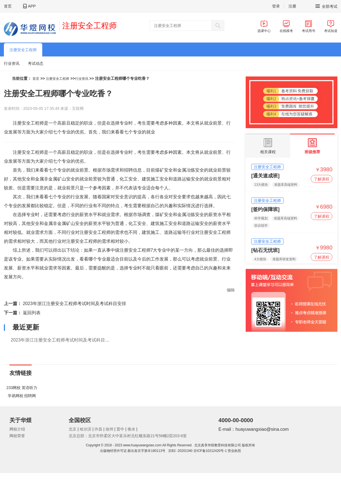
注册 (292, 6)
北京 (72, 429)
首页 (8, 6)
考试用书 (308, 26)
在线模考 (286, 26)
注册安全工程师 (89, 25)
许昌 (98, 429)
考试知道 (330, 26)
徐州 (109, 429)
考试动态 (35, 63)
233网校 (13, 387)
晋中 (120, 429)
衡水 (131, 429)
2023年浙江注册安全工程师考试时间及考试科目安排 (74, 303)
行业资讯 (11, 63)
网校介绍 (17, 429)
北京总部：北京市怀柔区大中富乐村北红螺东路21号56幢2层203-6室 (128, 436)
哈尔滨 (85, 429)
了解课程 (321, 179)
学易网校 (15, 396)
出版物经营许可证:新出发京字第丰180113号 (133, 451)
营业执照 (234, 451)
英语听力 (29, 387)
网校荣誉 (17, 436)
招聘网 (30, 396)
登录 (276, 6)
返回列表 (32, 312)
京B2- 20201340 (180, 451)
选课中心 (264, 26)
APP (32, 6)
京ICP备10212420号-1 (210, 451)
